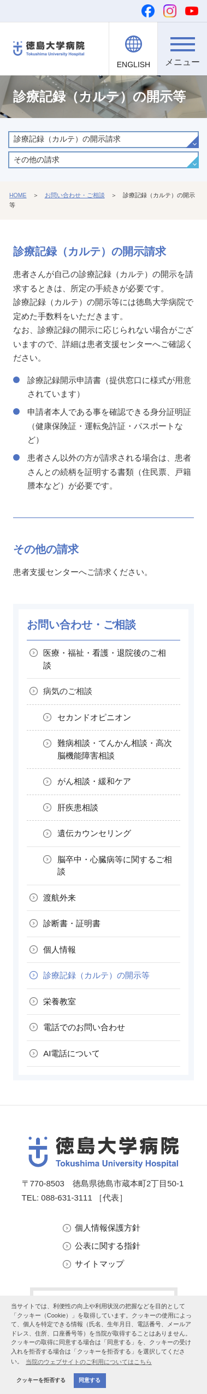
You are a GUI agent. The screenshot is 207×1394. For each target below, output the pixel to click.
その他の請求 (37, 159)
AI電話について (71, 1053)
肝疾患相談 (77, 807)
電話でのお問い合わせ (84, 1027)
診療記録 (96, 975)
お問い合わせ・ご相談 (75, 195)
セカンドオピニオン (94, 717)
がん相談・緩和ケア (94, 781)
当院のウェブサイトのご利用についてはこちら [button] (89, 1361)
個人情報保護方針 (107, 1227)
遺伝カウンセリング (94, 833)
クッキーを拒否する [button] (41, 1380)
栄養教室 (59, 1001)
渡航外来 (59, 897)
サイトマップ (99, 1263)
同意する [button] (89, 1380)
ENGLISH (133, 64)
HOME (18, 195)
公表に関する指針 (107, 1245)
